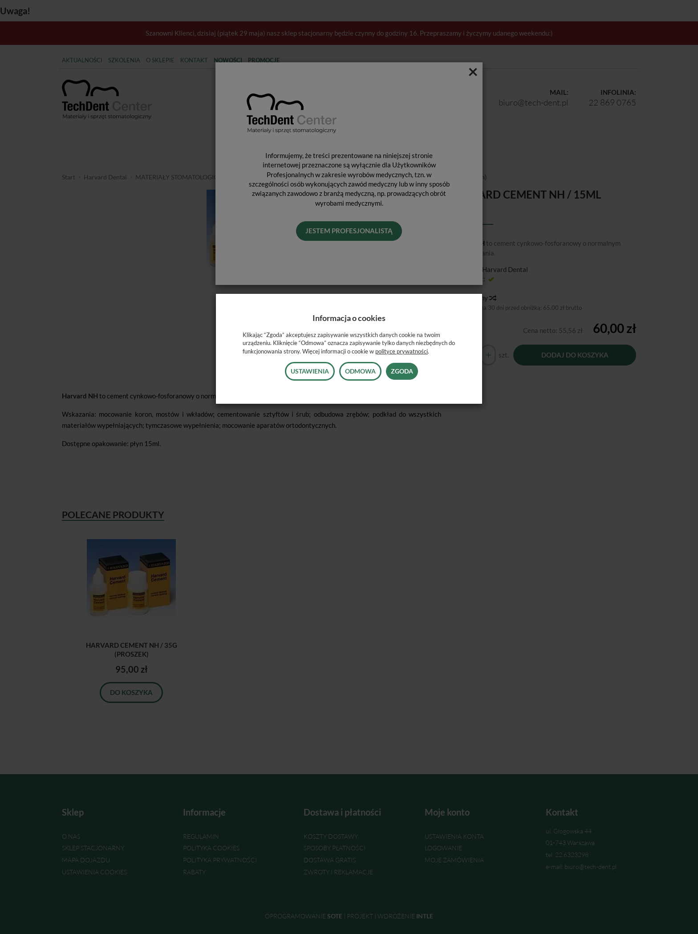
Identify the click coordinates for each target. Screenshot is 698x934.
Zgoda (402, 371)
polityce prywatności (401, 351)
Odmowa (360, 371)
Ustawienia (310, 371)
